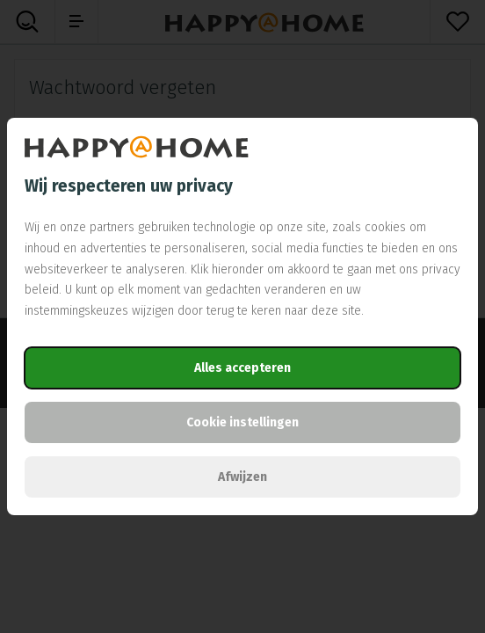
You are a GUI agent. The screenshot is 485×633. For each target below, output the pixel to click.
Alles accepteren (242, 367)
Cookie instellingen (242, 422)
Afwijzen (242, 476)
